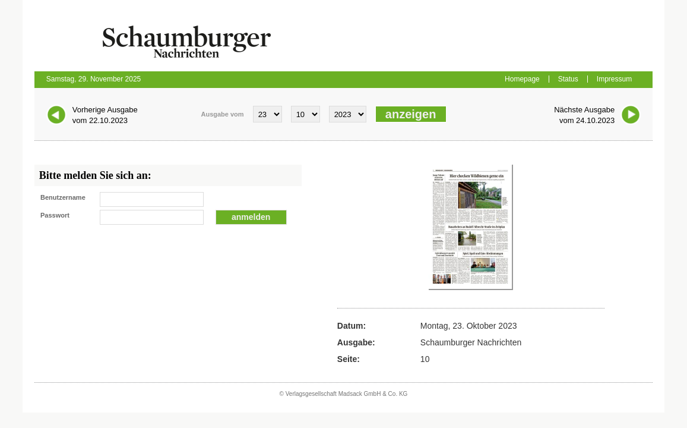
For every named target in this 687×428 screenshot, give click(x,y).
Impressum (614, 79)
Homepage (522, 79)
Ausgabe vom (222, 114)
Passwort (54, 215)
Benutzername (63, 197)
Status (568, 79)
